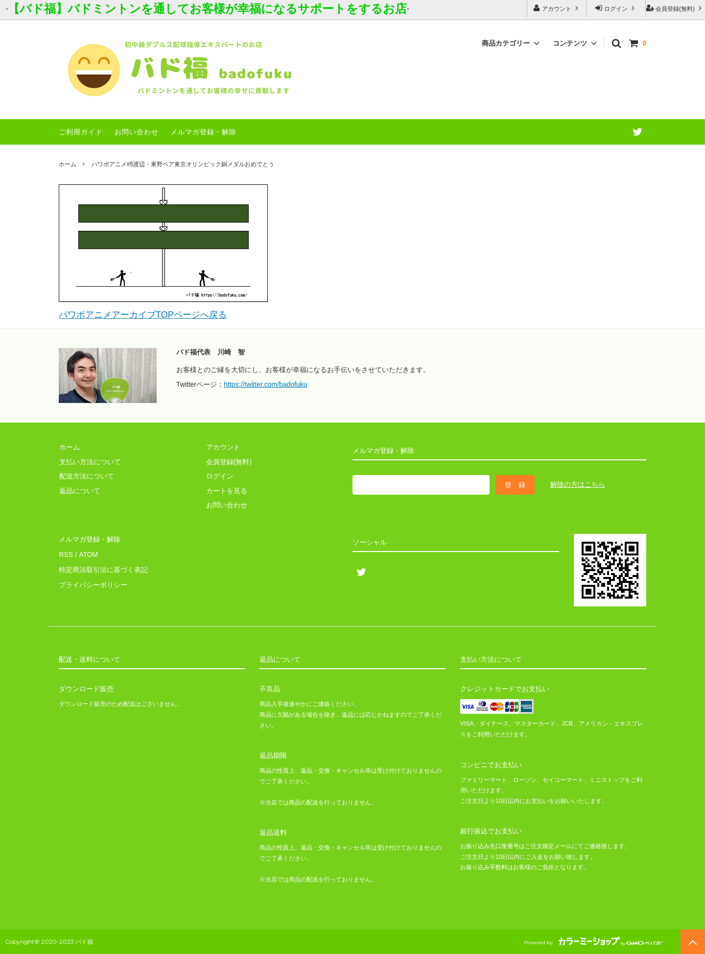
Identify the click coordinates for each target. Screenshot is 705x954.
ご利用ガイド (81, 132)
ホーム (67, 164)
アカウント (557, 8)
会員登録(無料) (675, 8)
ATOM (87, 553)
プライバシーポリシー (93, 582)
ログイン (616, 8)
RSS (66, 553)
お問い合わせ (137, 132)
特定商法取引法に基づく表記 (103, 568)
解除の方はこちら (577, 484)
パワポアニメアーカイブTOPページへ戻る (143, 315)
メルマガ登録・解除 (203, 132)
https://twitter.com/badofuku (265, 384)
